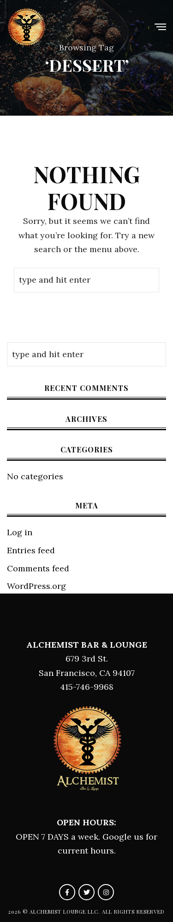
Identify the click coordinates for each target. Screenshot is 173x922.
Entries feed (31, 550)
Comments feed (38, 568)
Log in (19, 532)
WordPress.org (36, 586)
